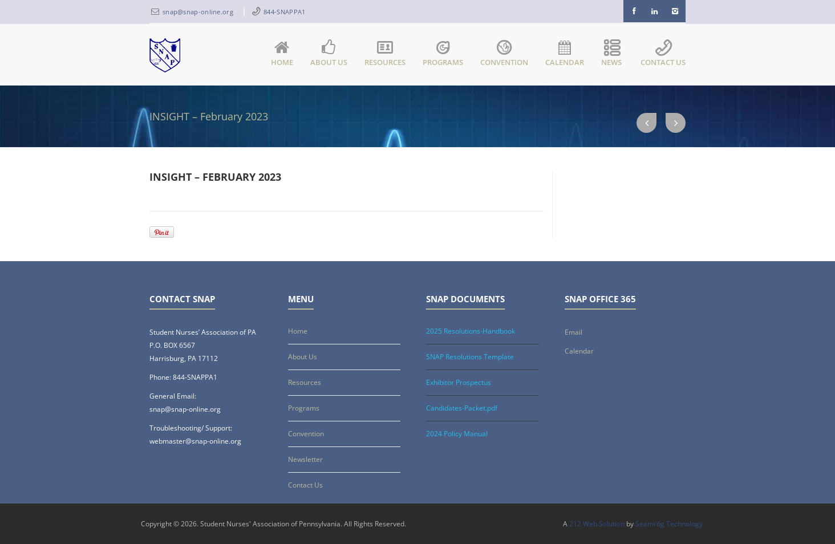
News (612, 54)
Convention (504, 54)
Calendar (564, 54)
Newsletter (305, 459)
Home (282, 54)
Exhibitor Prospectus (458, 382)
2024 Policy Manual (457, 434)
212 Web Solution (597, 524)
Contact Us (663, 54)
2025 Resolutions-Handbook (470, 331)
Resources (385, 54)
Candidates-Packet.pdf (461, 408)
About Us (328, 54)
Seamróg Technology (669, 524)
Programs (443, 54)
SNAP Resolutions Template (470, 357)
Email (573, 332)
